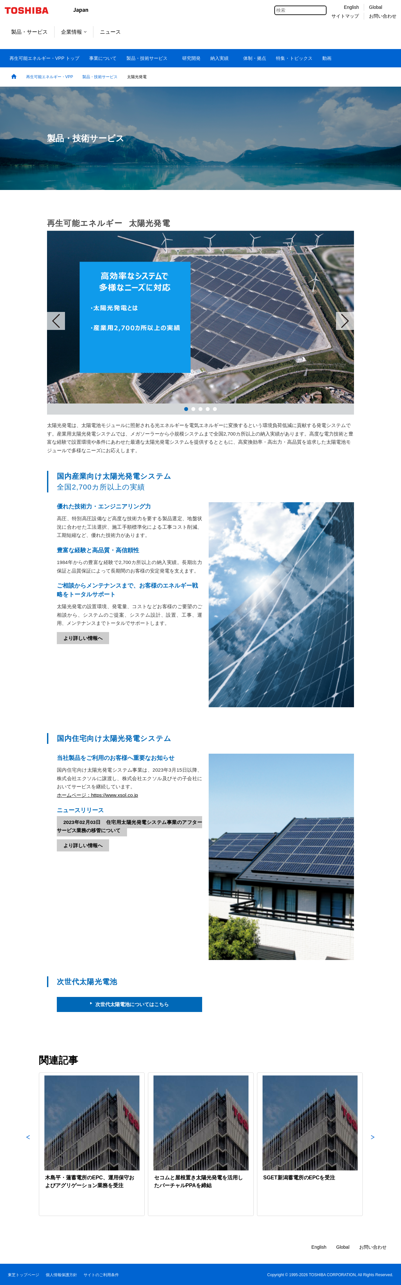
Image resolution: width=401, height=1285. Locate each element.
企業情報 (74, 32)
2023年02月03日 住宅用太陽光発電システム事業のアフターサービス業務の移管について (129, 826)
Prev (56, 321)
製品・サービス (29, 32)
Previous (28, 1144)
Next (345, 321)
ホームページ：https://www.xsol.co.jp (97, 795)
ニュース (110, 32)
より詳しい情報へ (83, 638)
